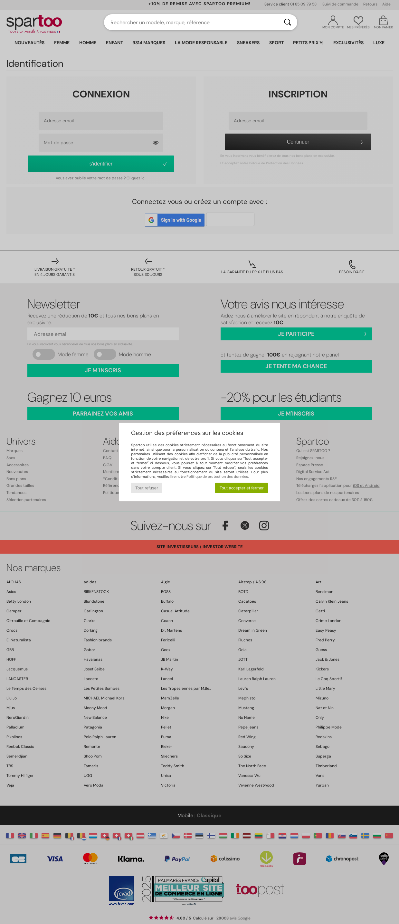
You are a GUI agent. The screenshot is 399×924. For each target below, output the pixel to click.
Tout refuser (146, 488)
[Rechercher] (287, 22)
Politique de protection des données (217, 476)
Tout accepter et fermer (242, 488)
